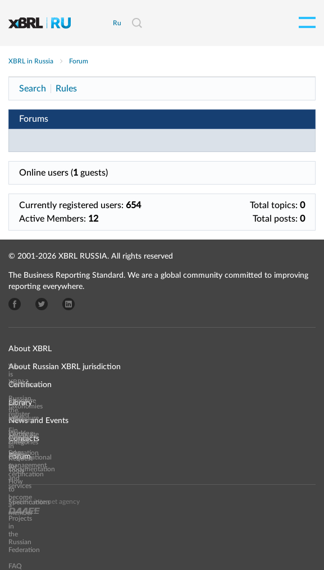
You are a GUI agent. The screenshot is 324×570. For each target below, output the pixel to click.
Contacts (23, 439)
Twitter (41, 304)
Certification (30, 385)
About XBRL (30, 349)
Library (20, 403)
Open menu (307, 22)
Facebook (14, 304)
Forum (78, 61)
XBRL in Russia (30, 61)
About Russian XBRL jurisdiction (64, 367)
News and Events (38, 421)
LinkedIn (68, 304)
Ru (117, 23)
